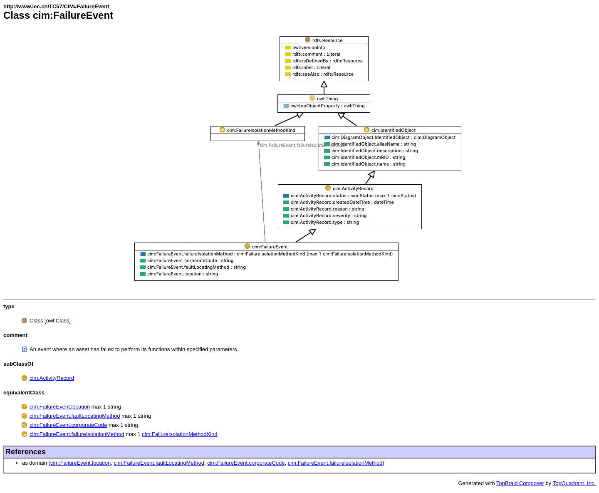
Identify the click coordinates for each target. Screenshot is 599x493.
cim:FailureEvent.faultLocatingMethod (75, 416)
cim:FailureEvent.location (60, 407)
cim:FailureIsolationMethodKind (179, 434)
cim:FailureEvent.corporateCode (68, 425)
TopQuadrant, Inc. (574, 483)
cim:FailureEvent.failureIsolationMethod (77, 434)
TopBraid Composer (520, 483)
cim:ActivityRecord (52, 378)
